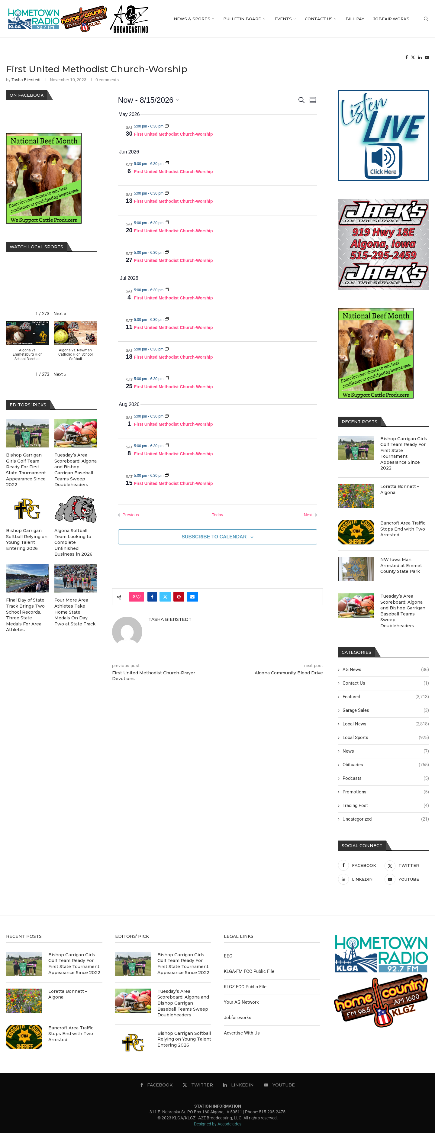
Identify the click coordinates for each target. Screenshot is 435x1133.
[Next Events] (310, 515)
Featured (386, 697)
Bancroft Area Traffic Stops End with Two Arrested (402, 528)
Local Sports (386, 737)
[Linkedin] (420, 57)
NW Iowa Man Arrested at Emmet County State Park (401, 565)
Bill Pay (355, 18)
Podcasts (386, 778)
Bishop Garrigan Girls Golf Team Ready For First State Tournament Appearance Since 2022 (403, 453)
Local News (386, 724)
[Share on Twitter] (165, 597)
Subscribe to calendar (214, 536)
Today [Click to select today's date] (217, 514)
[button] (59, 314)
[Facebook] (406, 57)
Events (283, 18)
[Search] (426, 18)
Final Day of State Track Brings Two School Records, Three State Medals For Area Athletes (25, 614)
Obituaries (386, 765)
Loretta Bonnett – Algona (399, 489)
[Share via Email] (192, 597)
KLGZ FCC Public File (245, 986)
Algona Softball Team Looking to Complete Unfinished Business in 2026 (73, 542)
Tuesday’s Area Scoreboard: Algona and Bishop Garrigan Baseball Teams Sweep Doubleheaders (402, 610)
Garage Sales (386, 710)
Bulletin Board (242, 18)
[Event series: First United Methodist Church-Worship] (167, 126)
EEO (228, 956)
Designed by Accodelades (217, 1124)
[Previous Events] (128, 515)
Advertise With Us (242, 1033)
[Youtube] (427, 57)
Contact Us (319, 18)
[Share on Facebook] (152, 597)
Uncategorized (386, 819)
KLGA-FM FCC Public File (249, 971)
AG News (386, 670)
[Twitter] (413, 57)
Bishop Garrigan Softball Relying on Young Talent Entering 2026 (26, 539)
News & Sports (192, 18)
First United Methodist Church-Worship (173, 134)
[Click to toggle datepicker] (148, 100)
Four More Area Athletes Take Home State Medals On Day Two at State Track (74, 611)
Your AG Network (241, 1002)
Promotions (386, 792)
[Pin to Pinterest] (178, 597)
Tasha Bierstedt (26, 79)
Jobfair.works (391, 18)
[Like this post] (138, 597)
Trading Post (386, 805)
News (386, 751)
